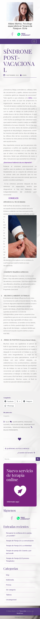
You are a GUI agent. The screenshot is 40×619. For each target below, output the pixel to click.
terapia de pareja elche (21, 427)
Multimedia (10, 580)
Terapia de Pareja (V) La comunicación (20, 541)
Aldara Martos (18, 422)
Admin (24, 75)
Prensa (8, 585)
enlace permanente (10, 430)
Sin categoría (10, 590)
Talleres (9, 595)
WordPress (20, 613)
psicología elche (17, 424)
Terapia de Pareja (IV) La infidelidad (18, 545)
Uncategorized (11, 600)
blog (7, 422)
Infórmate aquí (13, 502)
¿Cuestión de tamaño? (26, 453)
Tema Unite (23, 611)
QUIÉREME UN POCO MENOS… (18, 448)
